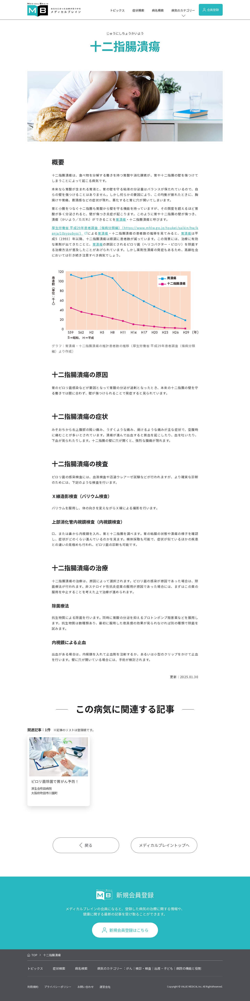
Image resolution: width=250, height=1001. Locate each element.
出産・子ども (163, 968)
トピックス (117, 10)
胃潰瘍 (121, 219)
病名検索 (158, 10)
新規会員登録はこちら (128, 930)
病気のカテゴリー (183, 10)
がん (129, 968)
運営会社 (105, 987)
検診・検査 (143, 968)
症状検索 (138, 10)
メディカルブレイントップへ (164, 845)
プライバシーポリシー (57, 987)
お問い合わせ (85, 987)
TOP (34, 955)
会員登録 (211, 10)
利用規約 (32, 987)
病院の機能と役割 (188, 968)
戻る (86, 845)
